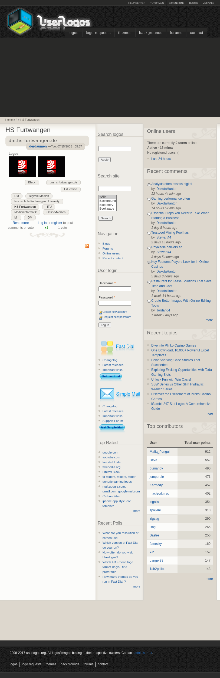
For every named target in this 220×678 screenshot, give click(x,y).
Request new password (117, 316)
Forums (176, 33)
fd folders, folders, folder (119, 476)
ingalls (154, 502)
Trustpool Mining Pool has (170, 232)
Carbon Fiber (111, 496)
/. (16, 119)
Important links (113, 369)
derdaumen (38, 146)
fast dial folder (112, 462)
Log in (42, 223)
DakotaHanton (166, 189)
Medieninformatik (25, 212)
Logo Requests (98, 33)
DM (16, 195)
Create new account (115, 311)
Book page (107, 209)
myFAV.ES (208, 3)
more (136, 510)
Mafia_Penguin (160, 452)
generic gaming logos (117, 481)
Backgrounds (151, 33)
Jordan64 (163, 310)
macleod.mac (159, 493)
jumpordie (157, 477)
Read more (21, 223)
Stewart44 (163, 237)
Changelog (110, 360)
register (56, 223)
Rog (153, 527)
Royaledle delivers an (166, 247)
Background (107, 201)
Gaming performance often (170, 198)
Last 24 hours (161, 159)
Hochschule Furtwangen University (37, 201)
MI (16, 217)
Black (31, 182)
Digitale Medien (39, 195)
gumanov (156, 468)
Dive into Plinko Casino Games (173, 345)
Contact (196, 33)
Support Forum (113, 420)
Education (70, 189)
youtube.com (111, 457)
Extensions (176, 3)
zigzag (154, 519)
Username (107, 283)
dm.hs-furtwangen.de (63, 182)
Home (9, 119)
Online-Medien (56, 212)
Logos (73, 33)
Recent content (113, 258)
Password (106, 297)
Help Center (136, 3)
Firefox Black (111, 472)
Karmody (156, 485)
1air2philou (158, 569)
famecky (156, 544)
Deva (153, 460)
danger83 (156, 560)
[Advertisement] (110, 77)
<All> (107, 197)
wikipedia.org (111, 467)
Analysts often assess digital (171, 184)
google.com (111, 452)
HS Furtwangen (30, 119)
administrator (143, 653)
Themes (125, 33)
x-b (152, 552)
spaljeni (155, 510)
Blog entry (107, 205)
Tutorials (157, 3)
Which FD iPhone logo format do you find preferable (118, 566)
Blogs (193, 3)
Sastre (154, 535)
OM (30, 217)
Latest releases (113, 365)
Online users (111, 253)
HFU (49, 206)
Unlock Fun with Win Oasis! (171, 379)
